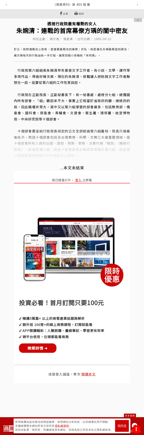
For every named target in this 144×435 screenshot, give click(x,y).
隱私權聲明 (62, 425)
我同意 (122, 425)
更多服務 (130, 415)
